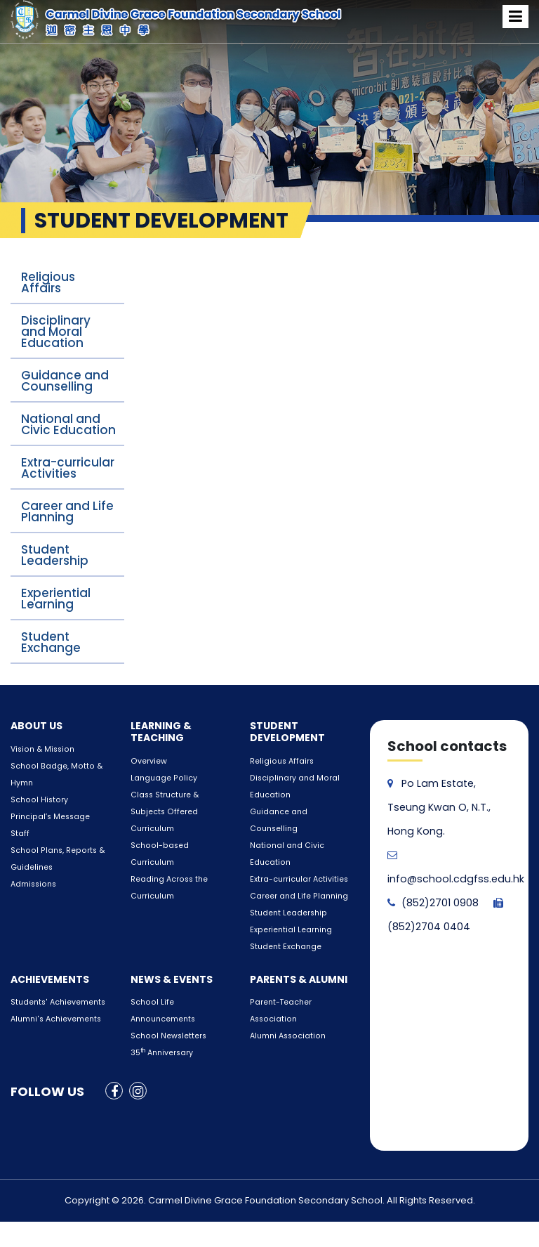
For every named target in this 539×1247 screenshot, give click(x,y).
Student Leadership (54, 555)
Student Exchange (51, 642)
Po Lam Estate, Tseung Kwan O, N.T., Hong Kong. (437, 807)
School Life (150, 985)
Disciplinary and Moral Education (56, 331)
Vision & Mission (40, 749)
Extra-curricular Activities (67, 468)
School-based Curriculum (178, 845)
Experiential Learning (56, 599)
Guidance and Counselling (65, 381)
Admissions (32, 884)
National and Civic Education (68, 424)
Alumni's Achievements (54, 1002)
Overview (147, 761)
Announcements (161, 1002)
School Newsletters (165, 1019)
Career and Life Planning (67, 511)
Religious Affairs (48, 282)
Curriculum (151, 828)
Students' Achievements (55, 985)
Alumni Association (285, 1019)
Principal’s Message (47, 816)
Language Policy (161, 778)
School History (36, 800)
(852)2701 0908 (432, 903)
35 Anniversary (161, 1036)
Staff (19, 833)
